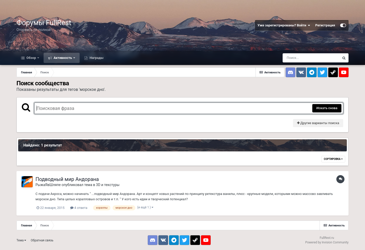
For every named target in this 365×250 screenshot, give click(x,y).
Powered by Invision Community (327, 242)
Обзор (31, 58)
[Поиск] (311, 57)
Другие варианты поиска (318, 123)
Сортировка (333, 159)
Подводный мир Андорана (67, 179)
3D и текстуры (108, 185)
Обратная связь (42, 240)
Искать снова (326, 108)
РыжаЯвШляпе (48, 185)
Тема (21, 240)
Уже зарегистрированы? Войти (284, 25)
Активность (63, 58)
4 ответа (78, 208)
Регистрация (325, 25)
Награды (96, 58)
